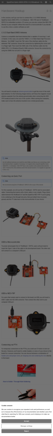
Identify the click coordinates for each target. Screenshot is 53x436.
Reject (26, 431)
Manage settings (26, 426)
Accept (26, 421)
